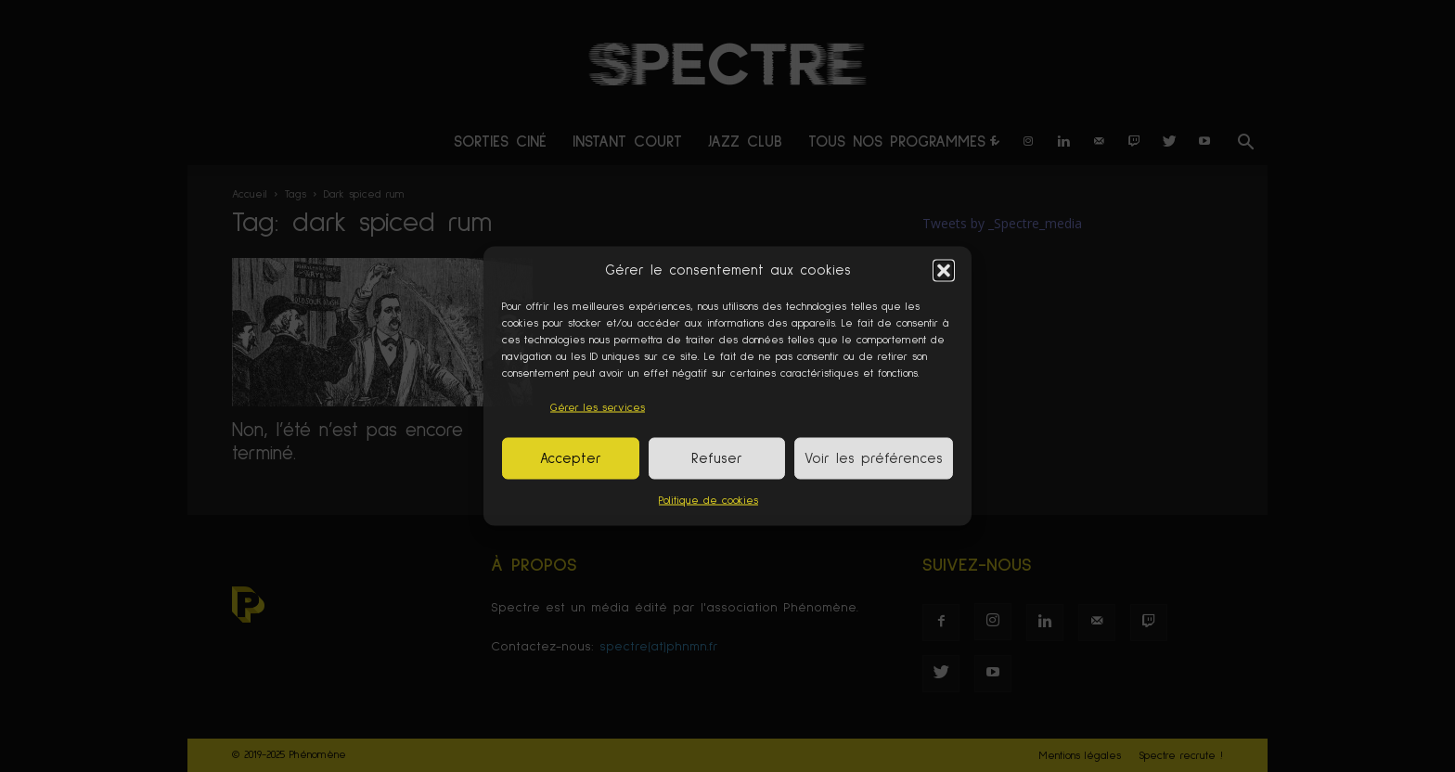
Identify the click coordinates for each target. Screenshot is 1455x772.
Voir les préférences (874, 458)
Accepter (570, 458)
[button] (943, 270)
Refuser (716, 458)
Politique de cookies (708, 501)
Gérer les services (597, 408)
